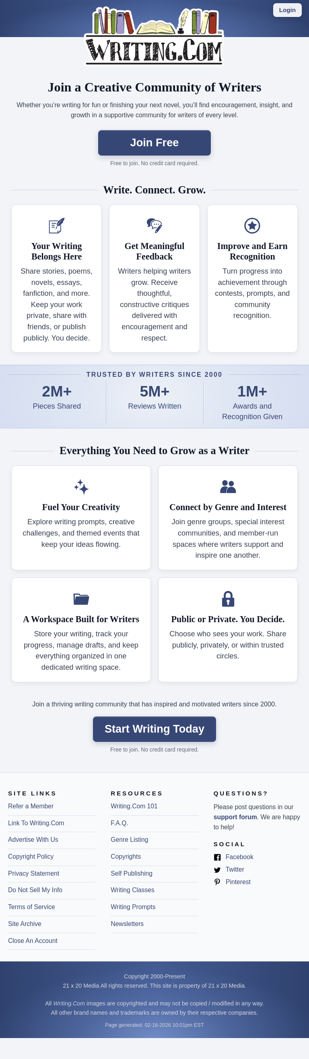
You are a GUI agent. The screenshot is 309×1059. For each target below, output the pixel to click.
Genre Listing (129, 839)
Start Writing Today (154, 729)
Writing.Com (69, 1003)
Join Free (154, 142)
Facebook (233, 857)
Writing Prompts (133, 906)
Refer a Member (31, 806)
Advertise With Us (33, 839)
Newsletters (127, 923)
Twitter (229, 869)
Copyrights (126, 856)
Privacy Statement (33, 873)
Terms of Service (31, 906)
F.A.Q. (119, 823)
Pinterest (232, 882)
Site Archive (24, 923)
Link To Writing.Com (36, 823)
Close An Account (33, 940)
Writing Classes (132, 890)
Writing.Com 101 (134, 806)
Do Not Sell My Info (35, 890)
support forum (235, 817)
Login (287, 9)
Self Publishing (131, 873)
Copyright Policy (31, 856)
